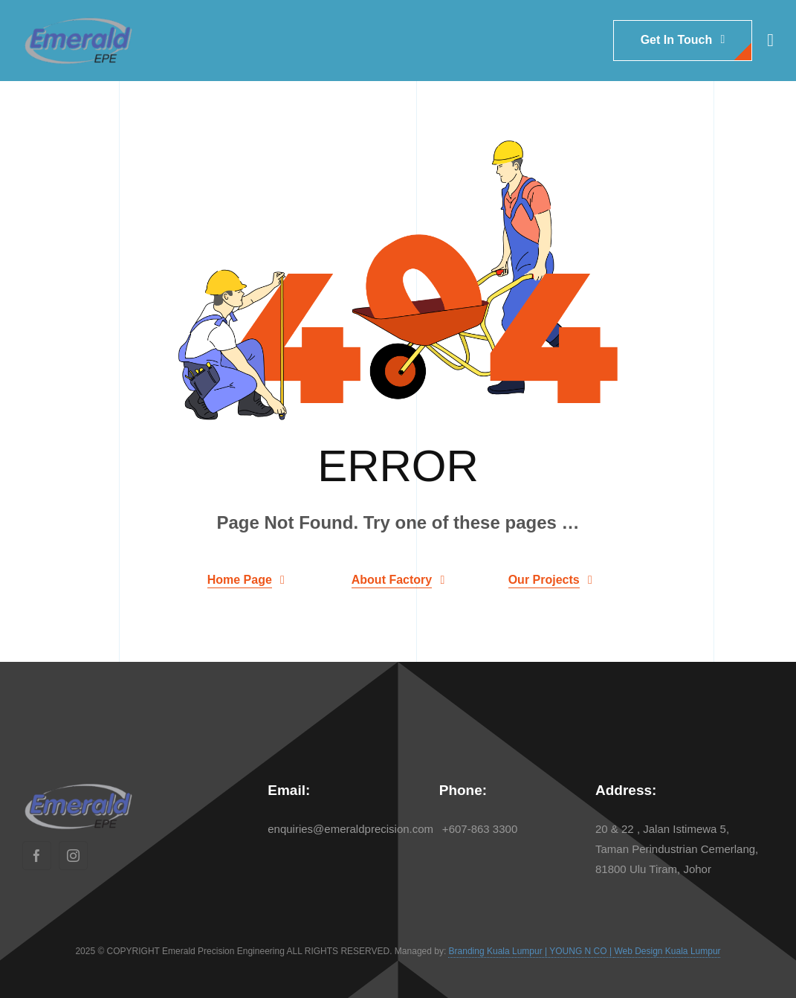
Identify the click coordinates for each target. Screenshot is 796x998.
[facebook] (36, 855)
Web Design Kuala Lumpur (667, 951)
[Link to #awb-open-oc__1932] (770, 40)
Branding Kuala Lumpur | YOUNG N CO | (532, 951)
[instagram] (73, 855)
